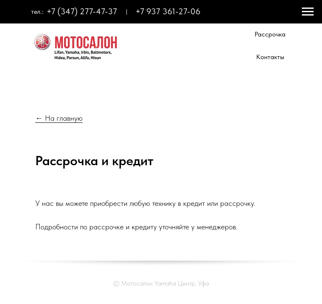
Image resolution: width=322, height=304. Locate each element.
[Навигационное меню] (308, 12)
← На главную (59, 118)
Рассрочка (270, 34)
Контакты (270, 57)
